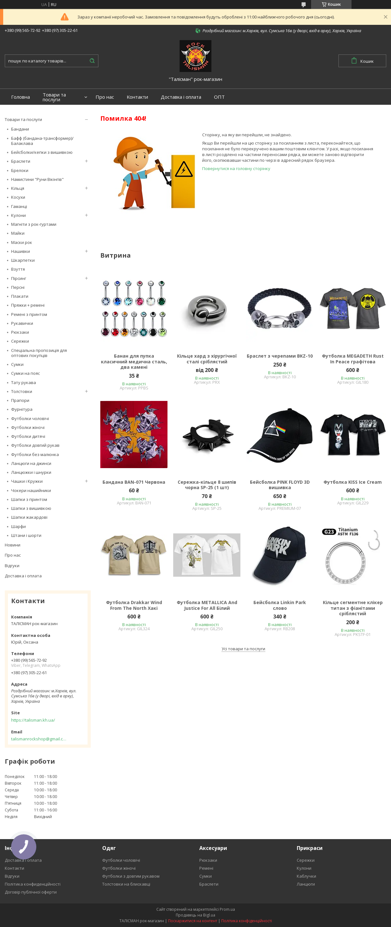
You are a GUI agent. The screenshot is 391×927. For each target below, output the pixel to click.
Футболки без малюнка (35, 454)
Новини (12, 545)
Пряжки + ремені (28, 305)
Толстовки (21, 391)
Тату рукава (23, 382)
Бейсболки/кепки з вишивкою (42, 152)
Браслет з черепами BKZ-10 (280, 356)
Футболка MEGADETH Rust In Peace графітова (353, 358)
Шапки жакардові (29, 517)
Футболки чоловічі (30, 418)
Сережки (20, 341)
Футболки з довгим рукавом (131, 876)
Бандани (20, 129)
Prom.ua (227, 909)
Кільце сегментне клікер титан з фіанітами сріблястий (353, 608)
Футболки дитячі (28, 436)
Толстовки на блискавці (126, 884)
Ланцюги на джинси (31, 463)
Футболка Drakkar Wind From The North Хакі (134, 605)
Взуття (18, 269)
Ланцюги (306, 884)
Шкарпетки (23, 260)
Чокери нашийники (31, 490)
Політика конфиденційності (32, 884)
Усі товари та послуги (243, 649)
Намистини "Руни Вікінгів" (37, 179)
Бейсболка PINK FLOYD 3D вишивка (280, 484)
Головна (20, 97)
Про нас (105, 97)
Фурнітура (21, 409)
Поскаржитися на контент (192, 920)
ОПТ (219, 97)
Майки (18, 233)
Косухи (18, 197)
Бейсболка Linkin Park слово (279, 605)
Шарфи (18, 526)
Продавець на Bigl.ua (195, 915)
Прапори (20, 400)
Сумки (17, 364)
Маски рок (21, 242)
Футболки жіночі (28, 427)
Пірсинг (18, 278)
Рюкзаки (20, 332)
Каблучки (306, 876)
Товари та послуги (54, 97)
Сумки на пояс (25, 373)
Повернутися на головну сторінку (236, 168)
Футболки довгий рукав (35, 445)
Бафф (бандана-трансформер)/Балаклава (42, 140)
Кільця (17, 188)
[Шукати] (92, 60)
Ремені (206, 868)
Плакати (19, 296)
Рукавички (22, 323)
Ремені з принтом (29, 314)
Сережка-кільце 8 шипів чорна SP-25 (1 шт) (207, 484)
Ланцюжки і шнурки (31, 472)
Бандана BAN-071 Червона (134, 482)
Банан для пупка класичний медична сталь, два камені (134, 361)
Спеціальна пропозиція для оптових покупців (39, 352)
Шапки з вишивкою (31, 508)
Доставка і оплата (181, 97)
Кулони (18, 215)
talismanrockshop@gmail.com (39, 738)
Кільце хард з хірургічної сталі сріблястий (207, 358)
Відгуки (12, 565)
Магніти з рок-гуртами (33, 224)
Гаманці (19, 206)
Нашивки (20, 251)
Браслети (20, 161)
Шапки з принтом (29, 499)
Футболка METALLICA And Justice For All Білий (207, 605)
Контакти (137, 97)
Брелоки (19, 170)
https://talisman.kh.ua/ (33, 720)
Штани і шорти (26, 535)
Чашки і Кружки (27, 481)
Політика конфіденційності (246, 920)
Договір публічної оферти (31, 892)
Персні (18, 287)
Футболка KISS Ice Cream (352, 482)
